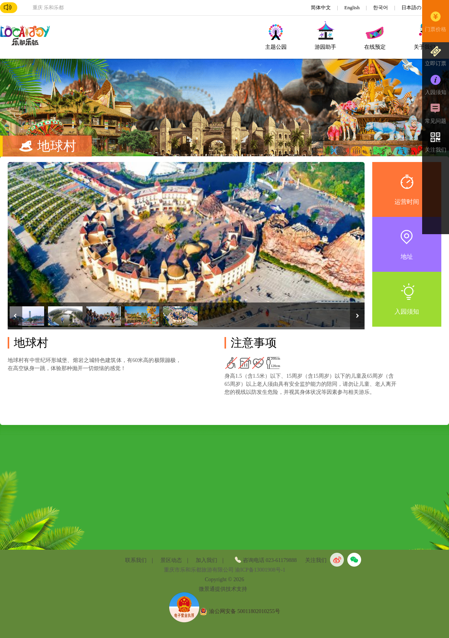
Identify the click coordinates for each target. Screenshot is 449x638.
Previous (15, 315)
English (352, 7)
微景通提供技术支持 (223, 589)
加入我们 (206, 560)
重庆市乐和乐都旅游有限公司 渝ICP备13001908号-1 (225, 570)
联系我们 (136, 560)
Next (357, 315)
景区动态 (171, 560)
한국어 (381, 7)
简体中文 (321, 7)
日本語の (412, 7)
